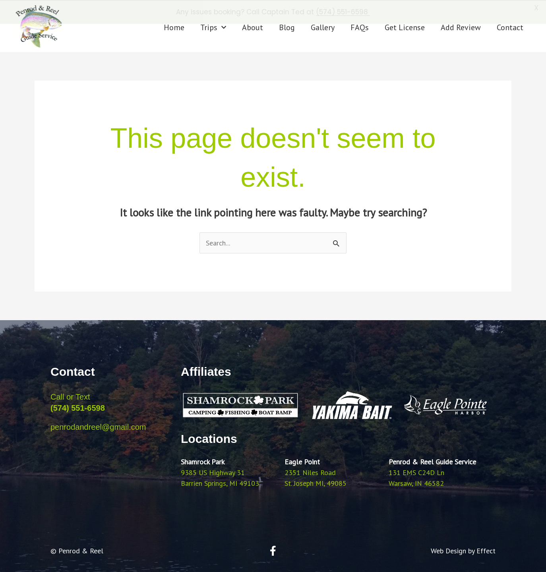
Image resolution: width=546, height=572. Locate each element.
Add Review (461, 27)
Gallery (323, 27)
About (252, 27)
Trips (213, 27)
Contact (510, 27)
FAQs (359, 27)
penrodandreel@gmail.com (98, 426)
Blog (287, 27)
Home (174, 27)
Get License (405, 27)
